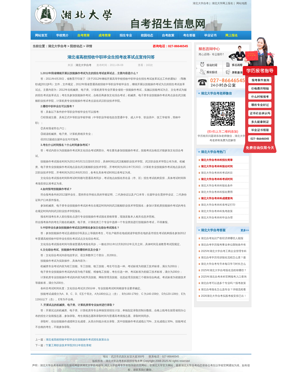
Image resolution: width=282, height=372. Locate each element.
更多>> (245, 230)
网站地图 (241, 3)
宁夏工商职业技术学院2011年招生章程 (68, 345)
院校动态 (76, 46)
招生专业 (126, 35)
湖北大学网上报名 (222, 3)
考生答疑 (189, 35)
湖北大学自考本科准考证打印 (218, 204)
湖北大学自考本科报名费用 (217, 192)
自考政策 (168, 35)
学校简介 (62, 35)
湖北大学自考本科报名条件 (217, 185)
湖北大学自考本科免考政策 (217, 211)
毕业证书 (210, 35)
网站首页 (41, 35)
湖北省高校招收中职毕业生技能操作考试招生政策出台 (77, 339)
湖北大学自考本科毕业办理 (217, 217)
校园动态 (147, 35)
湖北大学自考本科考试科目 (217, 172)
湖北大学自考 (201, 3)
